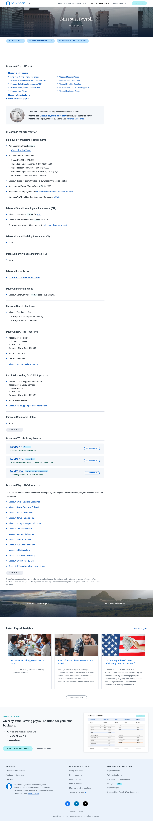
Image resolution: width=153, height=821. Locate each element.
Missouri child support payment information (28, 406)
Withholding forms (114, 775)
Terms (80, 812)
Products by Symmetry (15, 775)
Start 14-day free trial (18, 748)
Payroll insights (113, 788)
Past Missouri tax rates (40, 40)
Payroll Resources (100, 3)
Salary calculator (75, 771)
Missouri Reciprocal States (69, 91)
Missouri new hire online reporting (23, 364)
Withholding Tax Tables (21, 150)
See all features (44, 748)
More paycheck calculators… (80, 788)
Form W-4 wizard (75, 784)
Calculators (72, 3)
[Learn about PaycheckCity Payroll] (116, 732)
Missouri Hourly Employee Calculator (25, 523)
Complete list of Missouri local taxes (24, 277)
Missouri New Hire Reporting (70, 84)
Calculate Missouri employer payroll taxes (27, 566)
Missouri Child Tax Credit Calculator (24, 502)
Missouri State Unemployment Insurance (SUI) (28, 80)
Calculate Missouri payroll (18, 99)
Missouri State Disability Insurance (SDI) (26, 84)
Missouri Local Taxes (18, 91)
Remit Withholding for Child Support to (74, 88)
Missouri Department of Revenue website (54, 191)
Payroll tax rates (113, 771)
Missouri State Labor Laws (69, 80)
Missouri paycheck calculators (53, 116)
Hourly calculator (76, 775)
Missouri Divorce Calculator (21, 539)
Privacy (73, 812)
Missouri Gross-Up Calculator (21, 561)
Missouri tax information (18, 73)
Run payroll (139, 3)
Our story (9, 779)
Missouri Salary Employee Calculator (25, 507)
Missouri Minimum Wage (69, 77)
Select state (16, 41)
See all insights (140, 628)
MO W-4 (57, 197)
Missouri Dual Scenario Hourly (22, 555)
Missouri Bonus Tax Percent (21, 512)
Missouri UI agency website (56, 225)
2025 (39, 214)
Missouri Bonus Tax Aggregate (22, 518)
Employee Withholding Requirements (24, 77)
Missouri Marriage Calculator (21, 534)
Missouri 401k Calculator (19, 550)
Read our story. (33, 793)
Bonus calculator (75, 779)
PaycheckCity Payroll (76, 119)
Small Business (120, 3)
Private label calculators (15, 771)
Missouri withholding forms (72, 40)
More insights (76, 698)
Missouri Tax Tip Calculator (20, 528)
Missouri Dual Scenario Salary (22, 545)
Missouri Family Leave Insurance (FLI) (25, 88)
